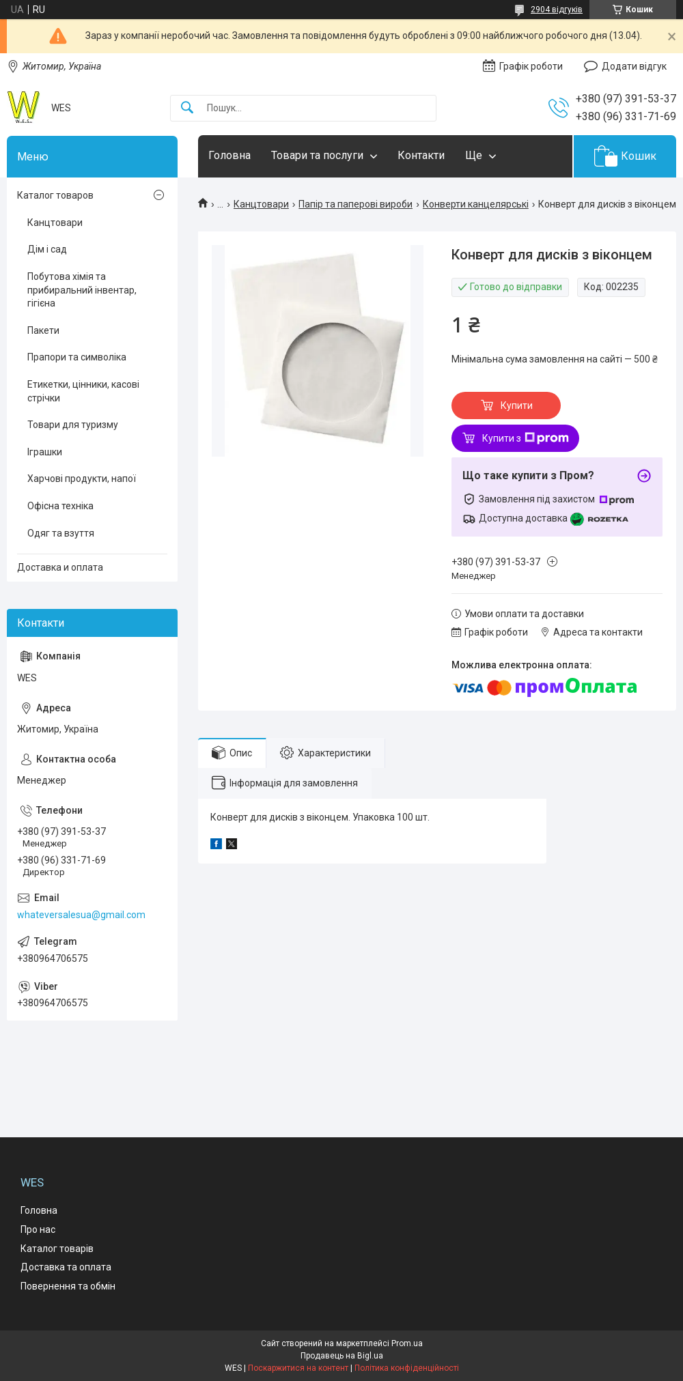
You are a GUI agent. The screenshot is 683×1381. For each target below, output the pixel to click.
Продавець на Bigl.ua (342, 1356)
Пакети (43, 330)
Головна (229, 155)
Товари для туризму (72, 424)
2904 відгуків (557, 9)
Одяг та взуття (60, 533)
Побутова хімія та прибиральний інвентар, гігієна (82, 290)
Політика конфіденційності (406, 1368)
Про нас (37, 1229)
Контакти (421, 155)
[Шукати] (187, 108)
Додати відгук (634, 66)
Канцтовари (261, 204)
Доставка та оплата (65, 1267)
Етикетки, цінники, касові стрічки (83, 391)
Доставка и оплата (60, 567)
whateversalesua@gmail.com (81, 914)
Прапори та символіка (76, 357)
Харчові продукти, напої (81, 478)
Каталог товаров (55, 195)
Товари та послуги (317, 155)
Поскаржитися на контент (298, 1368)
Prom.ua (407, 1343)
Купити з (525, 438)
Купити (517, 405)
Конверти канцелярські (476, 204)
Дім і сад (47, 249)
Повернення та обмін (67, 1286)
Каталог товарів (57, 1248)
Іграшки (44, 451)
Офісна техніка (60, 505)
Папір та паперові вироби (355, 204)
